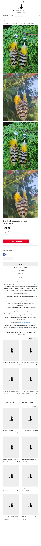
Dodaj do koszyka (16, 241)
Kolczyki (17, 23)
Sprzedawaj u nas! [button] (8, 15)
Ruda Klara (20, 9)
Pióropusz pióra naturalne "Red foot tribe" (11, 391)
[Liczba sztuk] (6, 236)
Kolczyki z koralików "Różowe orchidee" (11, 459)
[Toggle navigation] (4, 20)
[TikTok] (23, 2)
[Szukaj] (22, 15)
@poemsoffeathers (25, 322)
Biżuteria (12, 23)
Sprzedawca (20, 270)
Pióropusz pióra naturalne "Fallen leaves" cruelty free (11, 362)
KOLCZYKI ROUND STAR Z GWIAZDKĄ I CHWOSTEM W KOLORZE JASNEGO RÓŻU (11, 517)
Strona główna (6, 23)
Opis (20, 264)
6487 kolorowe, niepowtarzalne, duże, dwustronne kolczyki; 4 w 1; (30, 517)
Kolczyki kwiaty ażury (8, 430)
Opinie (20, 274)
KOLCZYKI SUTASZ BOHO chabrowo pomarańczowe (11, 488)
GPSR (20, 277)
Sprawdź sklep (33, 338)
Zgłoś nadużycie (8, 258)
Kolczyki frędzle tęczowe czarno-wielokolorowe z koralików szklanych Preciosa (30, 488)
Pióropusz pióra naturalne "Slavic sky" (30, 362)
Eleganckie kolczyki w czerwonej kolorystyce (30, 459)
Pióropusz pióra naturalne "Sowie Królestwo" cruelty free (30, 391)
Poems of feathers (8, 223)
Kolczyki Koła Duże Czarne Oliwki (30, 430)
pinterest (8, 254)
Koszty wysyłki (20, 267)
